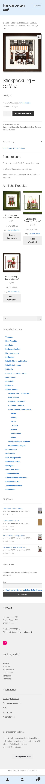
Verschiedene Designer (17, 445)
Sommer (22, 25)
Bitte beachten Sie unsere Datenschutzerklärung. (24, 590)
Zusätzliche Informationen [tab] (14, 148)
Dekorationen (10, 490)
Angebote (9, 345)
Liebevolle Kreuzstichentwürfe (22, 127)
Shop (13, 23)
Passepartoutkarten (12, 462)
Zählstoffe (9, 369)
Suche (22, 780)
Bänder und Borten (12, 482)
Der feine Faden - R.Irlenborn (19, 442)
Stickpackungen (22, 23)
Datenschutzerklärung (12, 703)
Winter (13, 438)
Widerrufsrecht (9, 717)
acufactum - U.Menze (16, 405)
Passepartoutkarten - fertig (15, 373)
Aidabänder (9, 381)
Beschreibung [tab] (8, 141)
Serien (13, 413)
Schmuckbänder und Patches (16, 478)
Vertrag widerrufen (22, 756)
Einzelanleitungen (12, 353)
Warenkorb (35, 778)
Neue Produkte (11, 341)
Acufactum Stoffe (12, 474)
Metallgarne (9, 466)
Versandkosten (24, 103)
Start (7, 23)
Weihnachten (16, 433)
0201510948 (15, 629)
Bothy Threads (13, 397)
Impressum (7, 712)
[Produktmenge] (7, 113)
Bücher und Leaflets (12, 349)
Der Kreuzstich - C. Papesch (18, 393)
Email (5, 582)
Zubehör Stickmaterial (13, 486)
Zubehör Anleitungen (13, 365)
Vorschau (8, 337)
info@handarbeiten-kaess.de (21, 632)
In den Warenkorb (23, 114)
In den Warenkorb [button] (12, 236)
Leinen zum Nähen (12, 470)
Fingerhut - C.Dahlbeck (16, 401)
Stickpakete (9, 357)
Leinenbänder (10, 377)
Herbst (13, 421)
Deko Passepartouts (13, 458)
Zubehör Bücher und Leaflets (16, 361)
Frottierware (10, 454)
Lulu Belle (14, 425)
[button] (39, 37)
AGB (4, 708)
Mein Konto (7, 780)
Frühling (14, 417)
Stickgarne (9, 385)
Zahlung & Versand (11, 699)
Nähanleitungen (11, 450)
